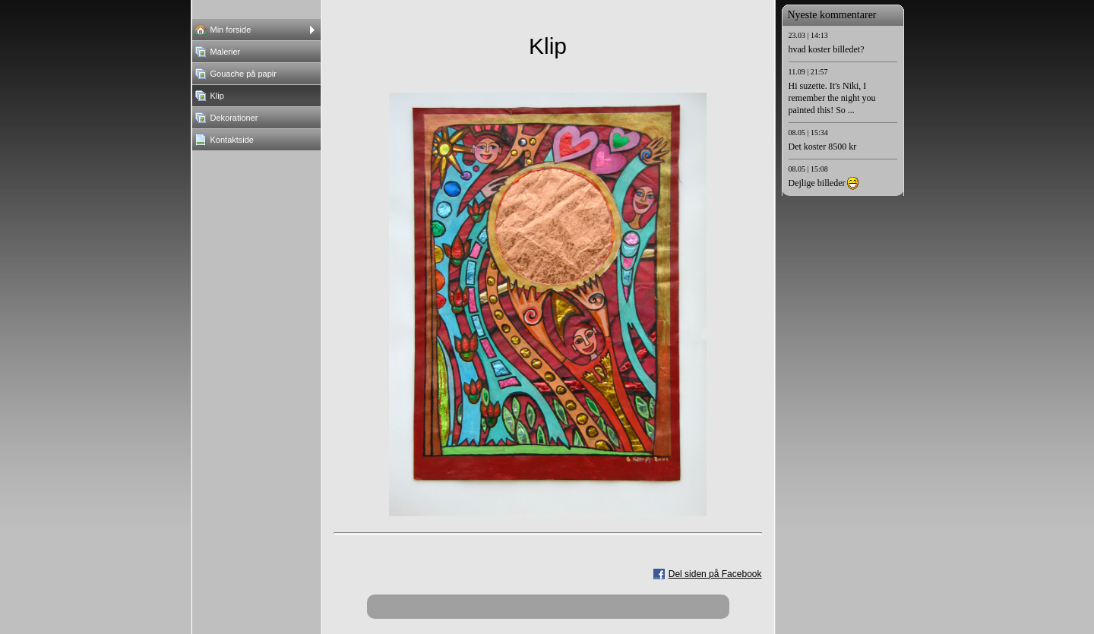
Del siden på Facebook (715, 574)
